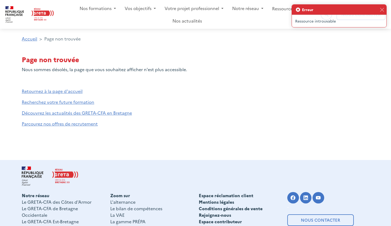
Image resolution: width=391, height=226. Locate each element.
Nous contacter (320, 220)
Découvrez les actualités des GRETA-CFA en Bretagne (77, 113)
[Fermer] (382, 9)
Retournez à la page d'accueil (52, 91)
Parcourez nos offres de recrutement (60, 124)
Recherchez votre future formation (58, 102)
